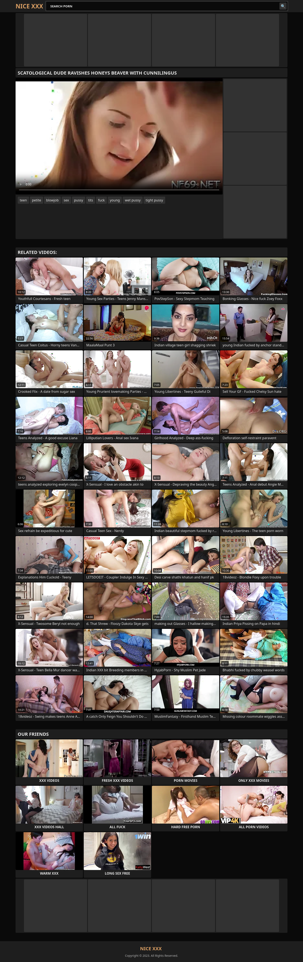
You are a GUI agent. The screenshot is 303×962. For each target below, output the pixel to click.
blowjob (52, 200)
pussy (78, 200)
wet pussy (133, 200)
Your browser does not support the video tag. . (119, 136)
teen (23, 200)
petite (36, 200)
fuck (101, 200)
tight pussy (154, 200)
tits (90, 200)
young (115, 200)
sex (66, 200)
